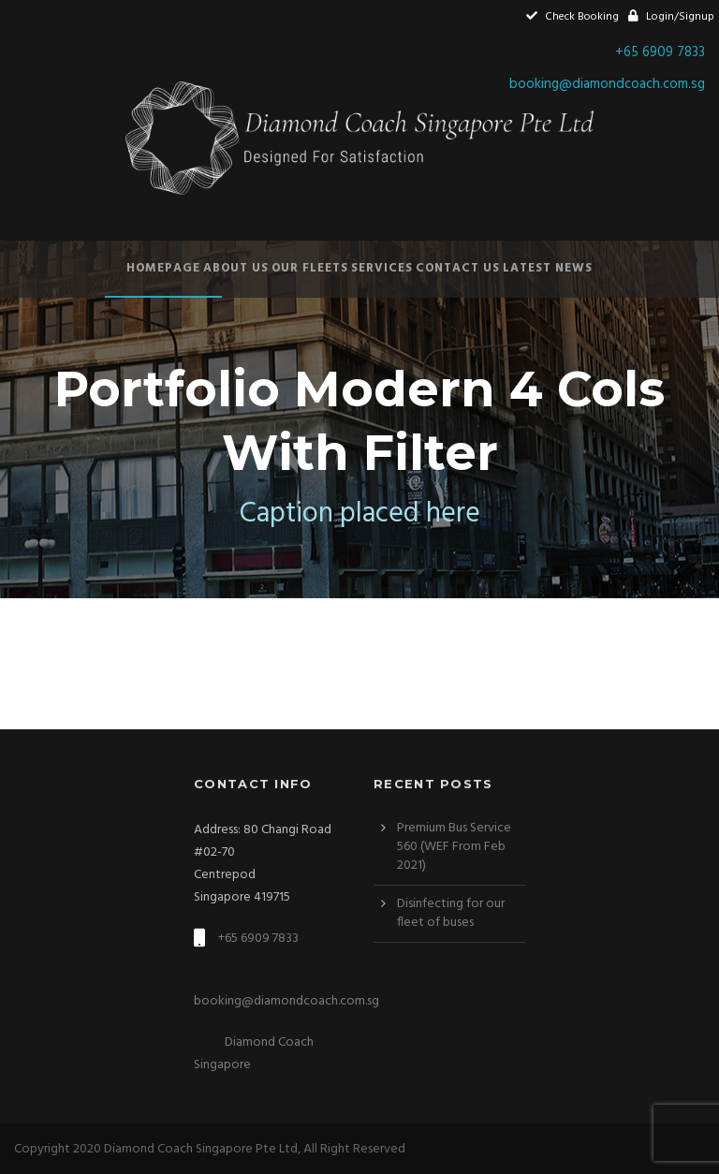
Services (382, 268)
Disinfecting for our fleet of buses (451, 913)
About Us (236, 268)
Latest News (548, 268)
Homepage (163, 268)
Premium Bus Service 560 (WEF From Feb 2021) (454, 846)
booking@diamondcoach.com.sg (607, 84)
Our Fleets (309, 268)
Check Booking (572, 16)
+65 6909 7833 (660, 52)
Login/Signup (671, 16)
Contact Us (458, 268)
